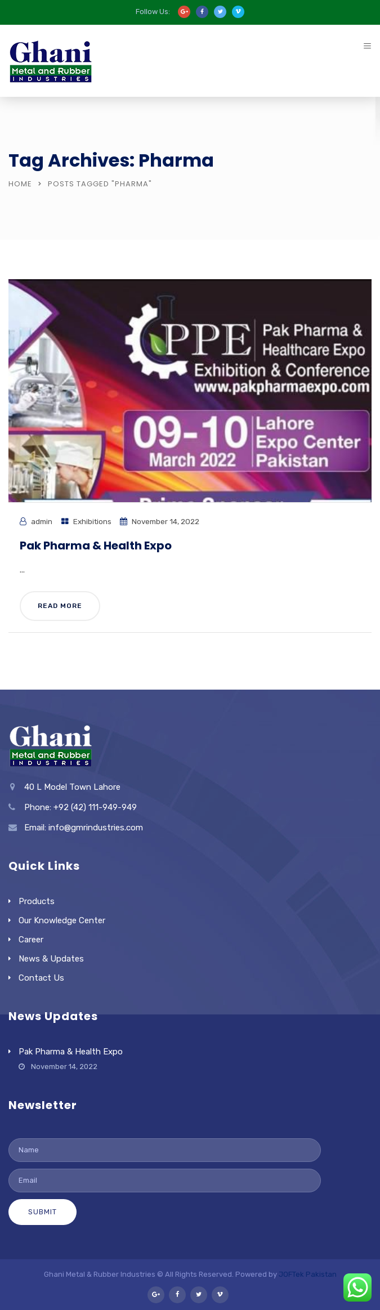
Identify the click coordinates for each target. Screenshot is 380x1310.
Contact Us (41, 978)
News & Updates (51, 959)
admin (41, 521)
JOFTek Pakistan (308, 1274)
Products (37, 901)
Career (31, 940)
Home (20, 183)
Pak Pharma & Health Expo (96, 545)
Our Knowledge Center (62, 920)
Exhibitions (92, 521)
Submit (42, 1212)
